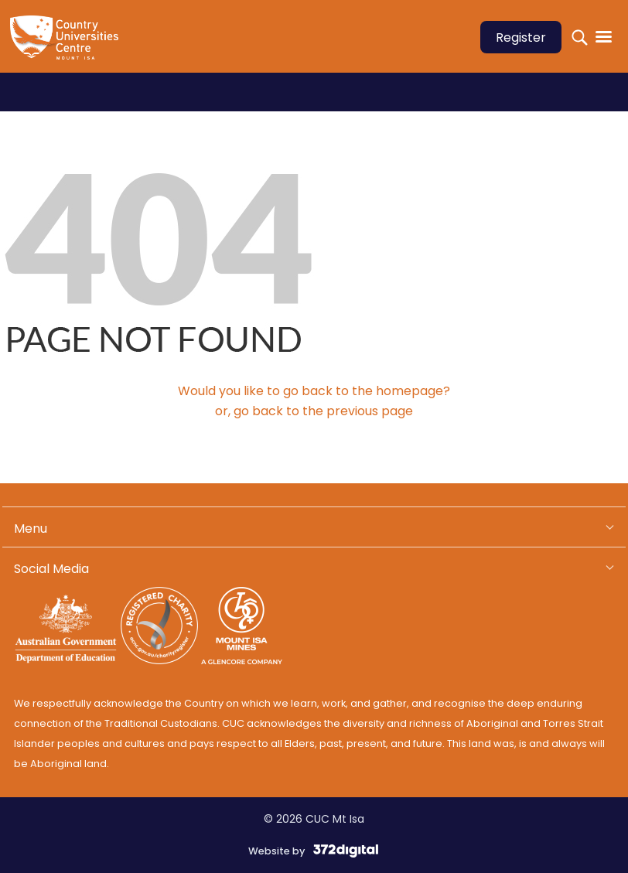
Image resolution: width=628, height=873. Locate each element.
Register (521, 37)
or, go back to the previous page (314, 411)
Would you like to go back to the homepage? (314, 391)
